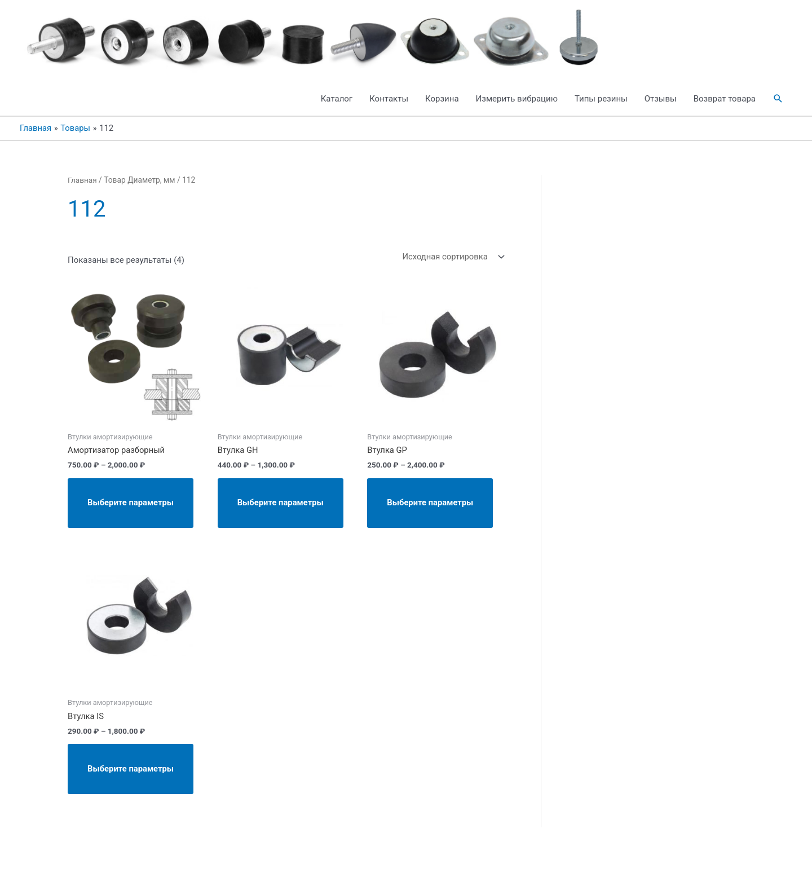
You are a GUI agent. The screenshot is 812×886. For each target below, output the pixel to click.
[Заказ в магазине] (450, 267)
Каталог (336, 109)
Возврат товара (725, 109)
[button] (778, 108)
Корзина (442, 109)
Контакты (388, 109)
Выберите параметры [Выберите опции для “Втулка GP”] (433, 517)
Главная (82, 190)
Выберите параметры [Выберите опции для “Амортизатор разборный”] (134, 517)
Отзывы (661, 109)
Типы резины (601, 109)
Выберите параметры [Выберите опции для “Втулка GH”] (284, 517)
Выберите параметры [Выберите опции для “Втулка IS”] (134, 789)
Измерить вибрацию (517, 109)
